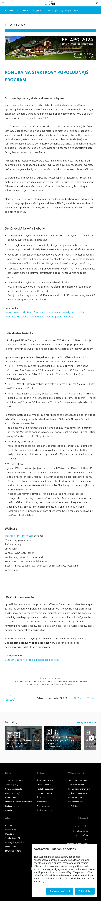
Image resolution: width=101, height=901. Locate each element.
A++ (85, 826)
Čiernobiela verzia (80, 831)
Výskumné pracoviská (77, 793)
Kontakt (8, 810)
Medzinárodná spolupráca (79, 780)
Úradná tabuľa (11, 797)
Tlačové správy (11, 784)
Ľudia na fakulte (12, 806)
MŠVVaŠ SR (10, 834)
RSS (86, 839)
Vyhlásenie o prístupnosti (77, 843)
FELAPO (12, 10)
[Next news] (91, 738)
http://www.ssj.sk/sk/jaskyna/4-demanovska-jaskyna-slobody (39, 316)
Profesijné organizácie (14, 842)
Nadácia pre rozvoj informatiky (18, 801)
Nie (90, 698)
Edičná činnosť (74, 806)
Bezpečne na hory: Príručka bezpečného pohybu (32, 659)
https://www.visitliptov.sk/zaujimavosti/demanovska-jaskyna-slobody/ (44, 312)
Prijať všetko (85, 891)
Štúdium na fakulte (45, 780)
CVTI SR (8, 825)
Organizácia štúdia (44, 784)
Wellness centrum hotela (19, 535)
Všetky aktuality (85, 722)
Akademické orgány (13, 793)
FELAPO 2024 (25, 10)
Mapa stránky (82, 835)
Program (37, 10)
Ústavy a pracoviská (13, 789)
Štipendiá (41, 797)
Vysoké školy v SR (12, 838)
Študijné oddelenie (44, 810)
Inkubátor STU (11, 829)
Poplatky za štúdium (45, 789)
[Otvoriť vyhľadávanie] (97, 3)
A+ (79, 826)
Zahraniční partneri (76, 784)
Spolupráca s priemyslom (79, 789)
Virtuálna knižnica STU (77, 801)
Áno (77, 698)
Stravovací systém (13, 851)
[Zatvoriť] (3, 3)
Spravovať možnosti (59, 891)
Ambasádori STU (44, 801)
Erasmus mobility (44, 806)
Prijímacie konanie (44, 793)
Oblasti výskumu (75, 797)
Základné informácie (14, 780)
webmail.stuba (11, 846)
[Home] (5, 10)
